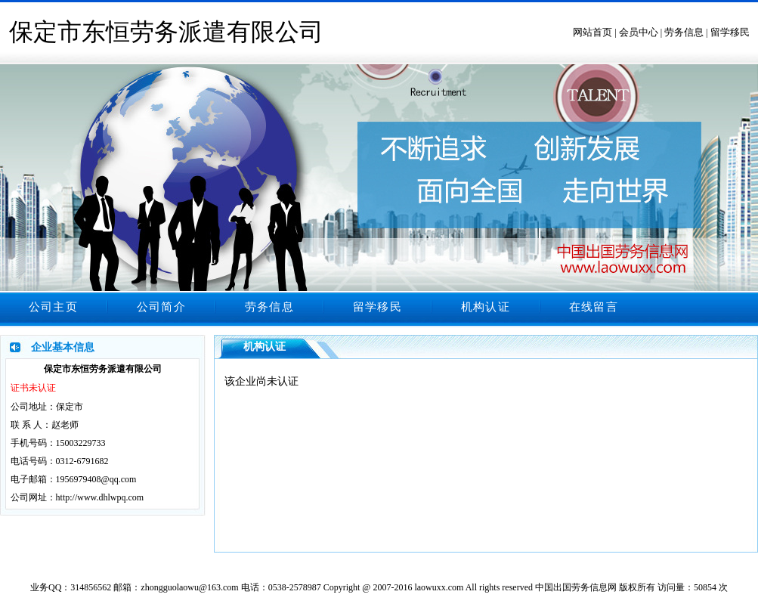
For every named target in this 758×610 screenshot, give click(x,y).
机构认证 (485, 307)
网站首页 (592, 32)
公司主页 (53, 307)
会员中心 (638, 32)
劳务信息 (684, 32)
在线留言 (593, 307)
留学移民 (730, 32)
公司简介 (161, 307)
